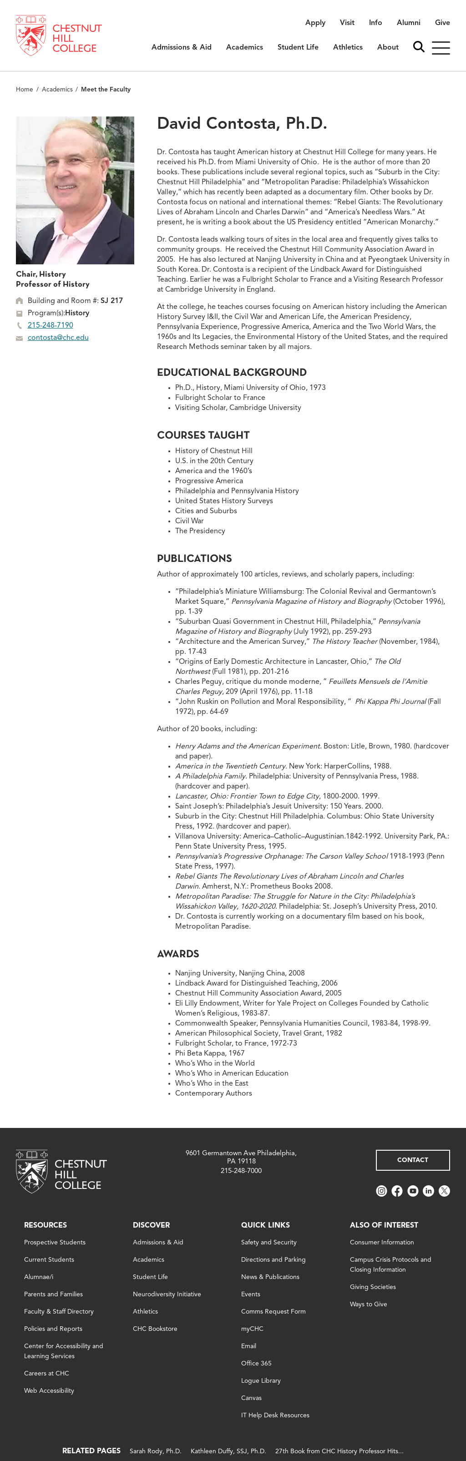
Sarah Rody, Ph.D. (156, 1451)
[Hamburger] (441, 48)
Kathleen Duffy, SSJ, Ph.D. (228, 1451)
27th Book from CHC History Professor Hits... (339, 1451)
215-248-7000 (241, 1171)
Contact (412, 1160)
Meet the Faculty (106, 90)
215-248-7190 (50, 325)
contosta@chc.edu (58, 338)
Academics (57, 90)
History (77, 313)
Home (24, 90)
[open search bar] (419, 47)
